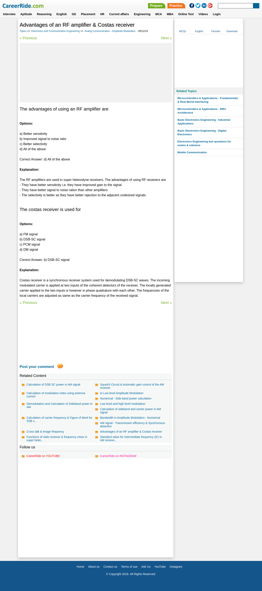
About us (93, 566)
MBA (170, 14)
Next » (166, 38)
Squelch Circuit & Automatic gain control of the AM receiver (132, 386)
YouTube (160, 566)
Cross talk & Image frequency (45, 431)
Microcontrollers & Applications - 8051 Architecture (201, 110)
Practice (175, 5)
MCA (158, 14)
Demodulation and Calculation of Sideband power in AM (60, 405)
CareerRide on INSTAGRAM (118, 456)
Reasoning (44, 14)
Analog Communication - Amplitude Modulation (110, 31)
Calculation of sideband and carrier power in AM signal (130, 410)
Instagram (175, 566)
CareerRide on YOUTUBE (43, 456)
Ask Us (145, 566)
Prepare (156, 5)
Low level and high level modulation (122, 403)
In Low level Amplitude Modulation (121, 393)
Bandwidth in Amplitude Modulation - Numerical (130, 417)
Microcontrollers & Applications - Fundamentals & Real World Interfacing (207, 100)
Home (80, 566)
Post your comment (37, 367)
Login (217, 14)
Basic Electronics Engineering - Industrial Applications (203, 121)
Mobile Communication (192, 152)
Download (231, 31)
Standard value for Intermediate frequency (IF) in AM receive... (131, 438)
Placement (88, 14)
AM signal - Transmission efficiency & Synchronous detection (132, 424)
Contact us (110, 566)
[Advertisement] (96, 72)
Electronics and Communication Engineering (55, 31)
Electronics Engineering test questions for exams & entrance (204, 143)
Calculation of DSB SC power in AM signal (53, 384)
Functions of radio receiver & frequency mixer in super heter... (57, 438)
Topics (23, 31)
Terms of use (129, 566)
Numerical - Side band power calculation (125, 398)
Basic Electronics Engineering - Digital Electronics (201, 132)
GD (74, 14)
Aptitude (26, 14)
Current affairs (119, 14)
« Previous (28, 38)
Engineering (142, 14)
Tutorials (215, 31)
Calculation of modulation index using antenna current (56, 394)
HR (102, 14)
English (61, 14)
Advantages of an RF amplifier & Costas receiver (131, 431)
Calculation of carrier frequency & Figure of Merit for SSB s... (59, 419)
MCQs (182, 31)
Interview (9, 14)
